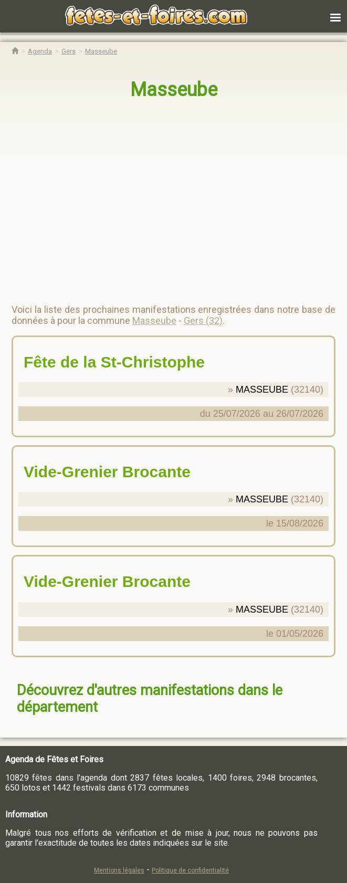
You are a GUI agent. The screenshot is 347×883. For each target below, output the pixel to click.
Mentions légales (119, 870)
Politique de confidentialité (190, 870)
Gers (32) (203, 320)
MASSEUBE (262, 389)
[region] (163, 197)
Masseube (173, 90)
